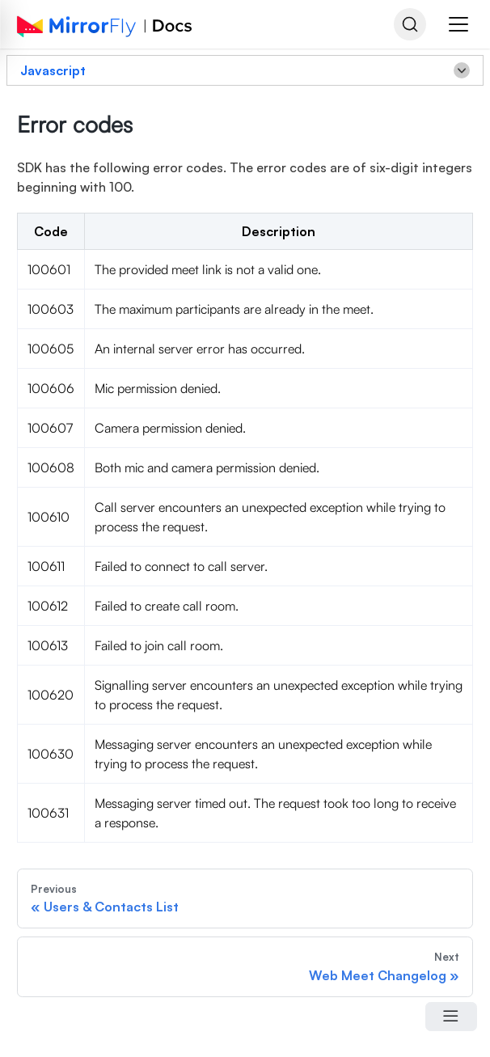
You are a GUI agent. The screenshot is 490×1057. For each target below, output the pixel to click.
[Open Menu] (451, 1016)
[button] (458, 24)
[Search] (410, 24)
